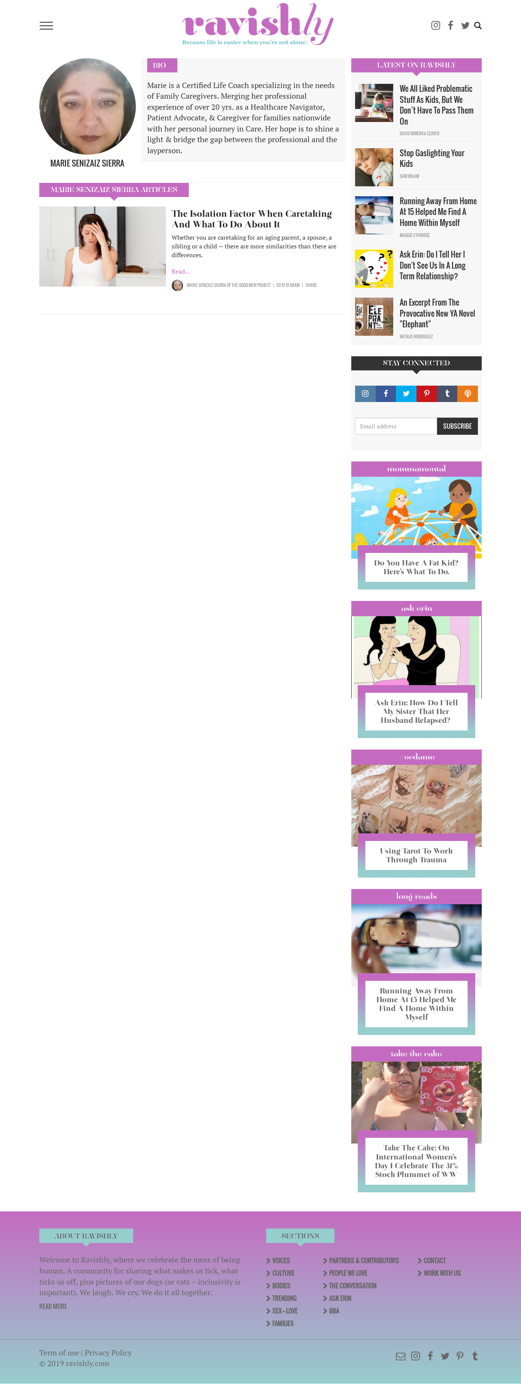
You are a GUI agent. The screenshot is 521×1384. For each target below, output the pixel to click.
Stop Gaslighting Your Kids (432, 158)
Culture (283, 1273)
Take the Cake (416, 1054)
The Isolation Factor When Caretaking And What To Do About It (252, 219)
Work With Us (442, 1273)
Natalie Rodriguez (416, 336)
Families (283, 1323)
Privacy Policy (108, 1352)
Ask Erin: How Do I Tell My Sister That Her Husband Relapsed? (416, 711)
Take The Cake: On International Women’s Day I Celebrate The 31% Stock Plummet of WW (416, 1161)
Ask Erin (416, 608)
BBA (334, 1310)
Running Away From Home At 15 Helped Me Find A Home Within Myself (438, 211)
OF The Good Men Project (248, 285)
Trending (284, 1298)
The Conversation (352, 1285)
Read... (181, 271)
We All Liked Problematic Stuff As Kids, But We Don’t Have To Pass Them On (437, 105)
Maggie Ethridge (415, 235)
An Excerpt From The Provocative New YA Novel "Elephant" (437, 313)
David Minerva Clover (419, 133)
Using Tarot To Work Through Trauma (416, 855)
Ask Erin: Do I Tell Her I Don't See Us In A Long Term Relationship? (432, 265)
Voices (281, 1260)
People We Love (348, 1273)
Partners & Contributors (364, 1260)
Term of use (59, 1352)
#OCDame (416, 757)
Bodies (281, 1285)
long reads (416, 896)
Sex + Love (284, 1310)
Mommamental (416, 469)
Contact (435, 1260)
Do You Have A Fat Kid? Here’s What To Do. (416, 567)
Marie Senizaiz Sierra (206, 285)
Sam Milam (409, 176)
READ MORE (53, 1306)
